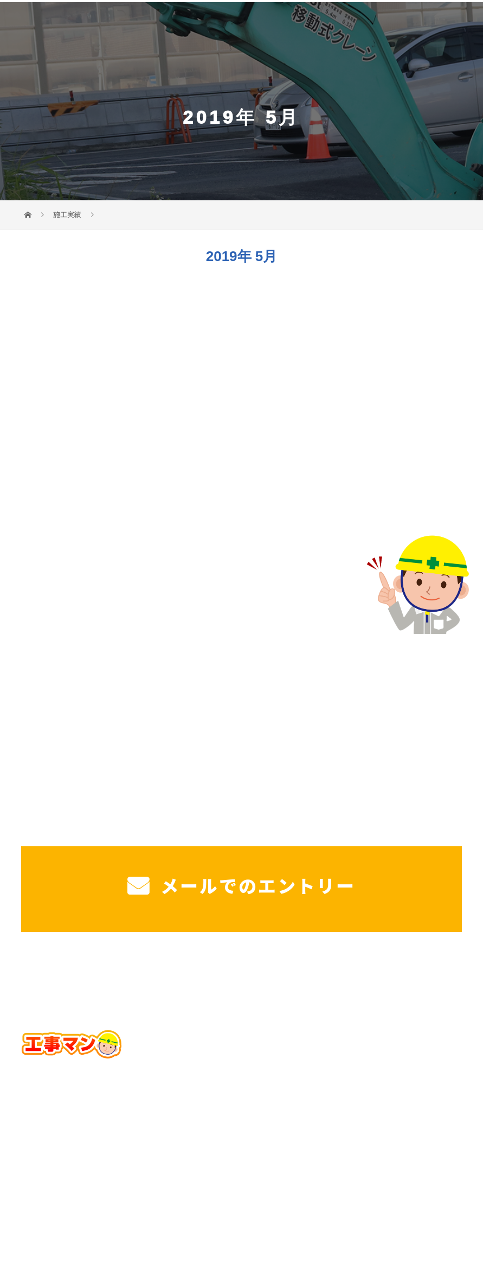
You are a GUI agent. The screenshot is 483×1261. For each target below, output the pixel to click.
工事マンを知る (355, 973)
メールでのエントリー (241, 885)
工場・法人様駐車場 (202, 973)
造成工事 (264, 973)
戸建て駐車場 (132, 973)
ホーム (50, 973)
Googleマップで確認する (241, 1097)
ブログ (402, 973)
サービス (84, 973)
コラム (432, 973)
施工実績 (303, 973)
